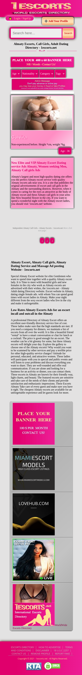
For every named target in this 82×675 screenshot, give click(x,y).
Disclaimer (42, 650)
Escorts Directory (22, 647)
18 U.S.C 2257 (61, 650)
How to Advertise (50, 647)
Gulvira (19, 137)
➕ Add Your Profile (56, 21)
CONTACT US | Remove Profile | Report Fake (41, 653)
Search (68, 33)
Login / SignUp (22, 18)
